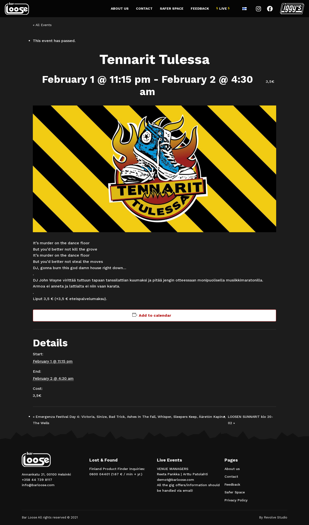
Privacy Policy (236, 500)
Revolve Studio (275, 517)
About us (120, 8)
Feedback (200, 8)
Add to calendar (155, 315)
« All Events (42, 25)
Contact (144, 8)
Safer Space (171, 8)
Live (223, 8)
